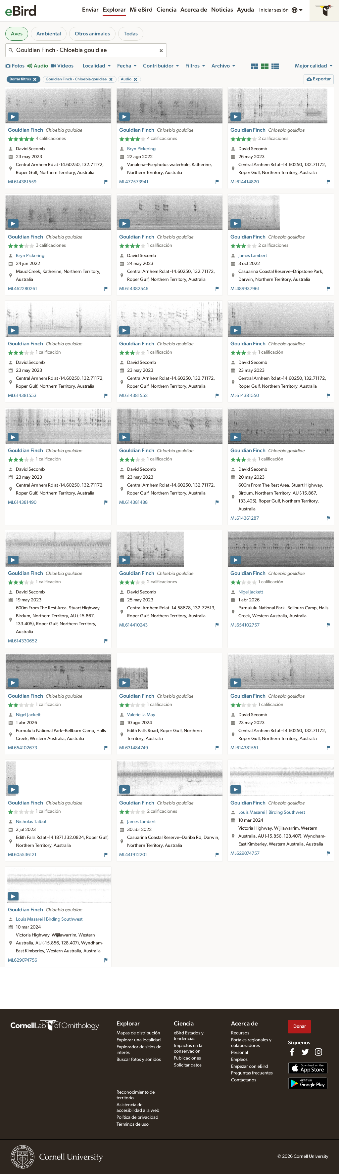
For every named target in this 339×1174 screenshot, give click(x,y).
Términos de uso (133, 1124)
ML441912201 (133, 854)
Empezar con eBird (249, 1066)
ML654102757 (245, 625)
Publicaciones (187, 1058)
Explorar (114, 10)
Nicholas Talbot (31, 821)
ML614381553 (22, 395)
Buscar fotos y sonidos (139, 1059)
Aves (17, 33)
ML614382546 (133, 288)
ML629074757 (245, 853)
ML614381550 (244, 395)
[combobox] (86, 50)
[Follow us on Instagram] (318, 1052)
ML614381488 (133, 502)
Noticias (222, 10)
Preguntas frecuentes (252, 1073)
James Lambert (252, 255)
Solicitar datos (188, 1065)
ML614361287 (244, 518)
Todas (131, 33)
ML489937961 (245, 288)
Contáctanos (243, 1080)
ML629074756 (22, 960)
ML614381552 (133, 395)
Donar (299, 1026)
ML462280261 (22, 288)
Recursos (240, 1033)
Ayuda (245, 10)
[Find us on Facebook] (292, 1052)
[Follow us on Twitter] (305, 1052)
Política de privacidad (137, 1117)
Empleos (239, 1059)
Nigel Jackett (250, 592)
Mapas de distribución (138, 1033)
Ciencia (166, 10)
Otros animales (92, 33)
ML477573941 (133, 182)
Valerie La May (141, 715)
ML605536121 (22, 854)
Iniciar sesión (274, 10)
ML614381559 (22, 182)
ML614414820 (244, 182)
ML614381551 (244, 748)
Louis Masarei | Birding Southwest (271, 812)
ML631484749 (133, 748)
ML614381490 (22, 502)
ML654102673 (22, 748)
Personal (239, 1052)
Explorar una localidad (139, 1040)
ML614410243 (133, 625)
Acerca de (193, 10)
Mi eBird (141, 10)
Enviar (90, 10)
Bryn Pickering (141, 149)
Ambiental (48, 33)
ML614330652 (22, 641)
